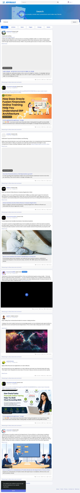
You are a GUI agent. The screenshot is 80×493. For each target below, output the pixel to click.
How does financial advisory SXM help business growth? (17, 174)
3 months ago (8, 32)
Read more (4, 43)
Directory (77, 489)
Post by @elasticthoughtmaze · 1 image (13, 120)
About (58, 489)
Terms (62, 489)
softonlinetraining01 (11, 86)
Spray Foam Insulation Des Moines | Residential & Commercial (19, 256)
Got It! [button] (13, 490)
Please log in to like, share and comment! (12, 82)
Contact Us (71, 489)
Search (74, 22)
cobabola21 (9, 31)
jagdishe (8, 316)
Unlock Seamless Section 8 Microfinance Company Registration (19, 203)
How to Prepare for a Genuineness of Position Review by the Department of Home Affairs (26, 470)
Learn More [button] (6, 486)
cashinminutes (10, 361)
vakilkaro (8, 187)
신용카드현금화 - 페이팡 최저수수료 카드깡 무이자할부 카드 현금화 (18, 71)
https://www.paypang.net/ (8, 37)
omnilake (8, 134)
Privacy (66, 489)
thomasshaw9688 (10, 272)
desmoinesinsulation (11, 216)
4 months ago (8, 317)
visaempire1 (9, 430)
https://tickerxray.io (25, 280)
